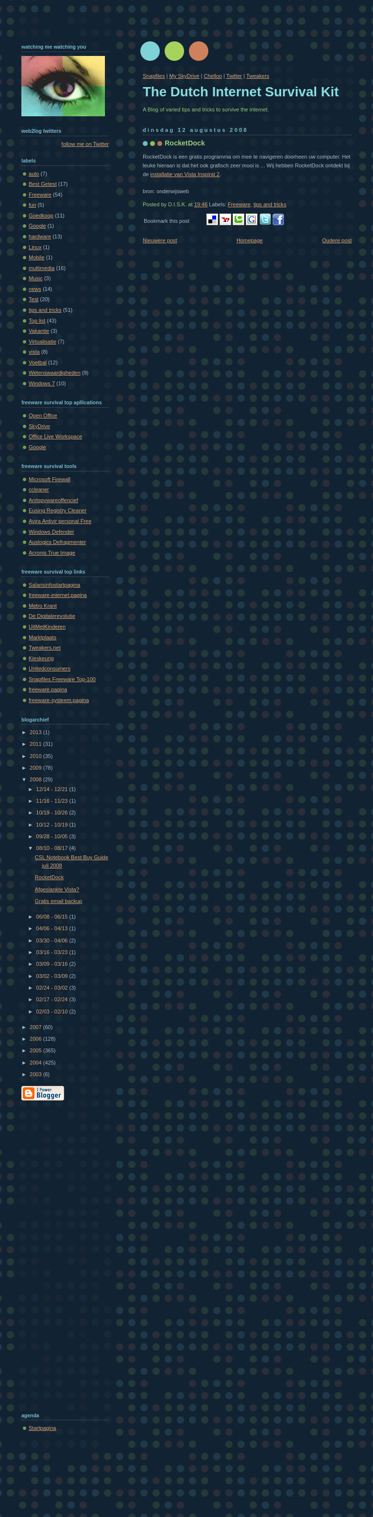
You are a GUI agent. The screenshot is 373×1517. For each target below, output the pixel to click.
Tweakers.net (45, 647)
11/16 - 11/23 (52, 801)
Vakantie (39, 331)
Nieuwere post (160, 240)
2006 (36, 1039)
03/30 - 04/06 (52, 940)
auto (34, 174)
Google (37, 226)
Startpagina (42, 1428)
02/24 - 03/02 (52, 988)
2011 (36, 744)
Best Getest (43, 184)
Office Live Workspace (55, 436)
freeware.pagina (48, 689)
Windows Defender (51, 532)
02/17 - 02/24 (52, 999)
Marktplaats (42, 637)
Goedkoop (41, 215)
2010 (36, 756)
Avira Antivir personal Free (60, 521)
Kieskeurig (41, 658)
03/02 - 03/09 (52, 976)
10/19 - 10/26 (52, 812)
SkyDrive (39, 426)
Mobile (37, 257)
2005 (36, 1050)
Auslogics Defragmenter (57, 542)
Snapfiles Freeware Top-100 (62, 679)
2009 (36, 768)
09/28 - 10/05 (52, 836)
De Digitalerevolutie (52, 616)
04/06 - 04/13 (52, 928)
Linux (35, 247)
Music (36, 278)
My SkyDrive (184, 76)
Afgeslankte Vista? (57, 889)
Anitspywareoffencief (53, 500)
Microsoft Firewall (49, 479)
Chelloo (212, 76)
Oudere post (337, 240)
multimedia (41, 268)
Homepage (250, 240)
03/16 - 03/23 (52, 952)
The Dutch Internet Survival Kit (241, 91)
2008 (36, 779)
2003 (36, 1074)
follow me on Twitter (85, 144)
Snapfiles (154, 76)
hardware (40, 236)
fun (32, 205)
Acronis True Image (52, 553)
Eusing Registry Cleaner (57, 510)
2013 (36, 732)
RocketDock (185, 143)
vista (34, 352)
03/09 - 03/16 (52, 964)
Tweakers (257, 76)
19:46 (201, 204)
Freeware (239, 204)
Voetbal (38, 362)
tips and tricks (270, 204)
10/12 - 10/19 (52, 825)
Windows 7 (42, 383)
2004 (36, 1063)
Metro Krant (43, 606)
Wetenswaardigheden (55, 373)
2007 (36, 1027)
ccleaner (39, 489)
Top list (37, 321)
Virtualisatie (42, 341)
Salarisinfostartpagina (54, 585)
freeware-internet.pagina (58, 595)
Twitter (234, 76)
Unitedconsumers (49, 668)
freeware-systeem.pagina (59, 700)
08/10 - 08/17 (52, 848)
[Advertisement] (60, 1254)
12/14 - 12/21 (52, 789)
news (35, 289)
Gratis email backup (59, 901)
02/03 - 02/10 (52, 1011)
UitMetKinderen (47, 627)
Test (33, 299)
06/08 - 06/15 (52, 917)
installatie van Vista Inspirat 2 (185, 174)
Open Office (43, 415)
